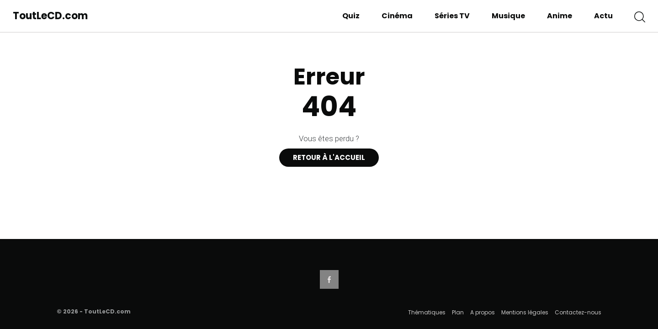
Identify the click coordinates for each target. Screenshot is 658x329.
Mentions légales (524, 312)
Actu (603, 16)
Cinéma (397, 16)
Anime (559, 16)
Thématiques (427, 312)
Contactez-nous (578, 312)
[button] (639, 16)
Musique (508, 16)
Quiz (351, 16)
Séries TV (452, 16)
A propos (482, 312)
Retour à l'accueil (329, 157)
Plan (458, 312)
